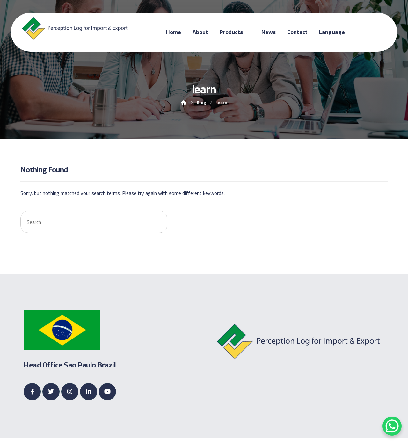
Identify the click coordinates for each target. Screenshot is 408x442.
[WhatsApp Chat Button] (392, 426)
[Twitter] (51, 392)
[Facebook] (32, 392)
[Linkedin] (88, 392)
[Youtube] (107, 392)
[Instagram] (69, 392)
